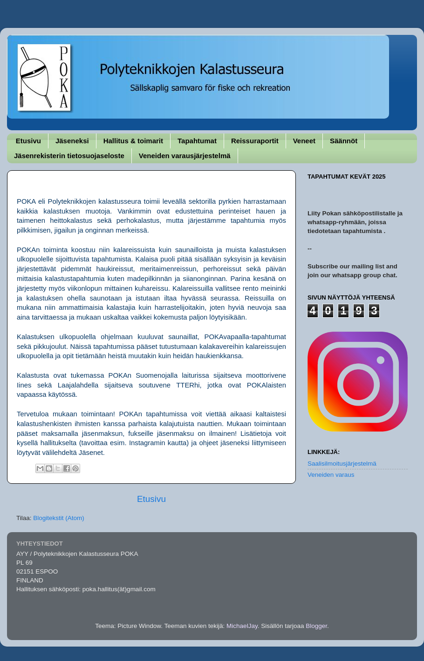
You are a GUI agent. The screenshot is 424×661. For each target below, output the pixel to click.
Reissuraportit (255, 141)
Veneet (304, 141)
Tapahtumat (197, 141)
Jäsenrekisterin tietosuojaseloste (69, 156)
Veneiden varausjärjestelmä (185, 156)
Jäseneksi (72, 141)
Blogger (316, 625)
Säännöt (343, 141)
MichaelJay (242, 625)
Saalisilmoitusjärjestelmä (342, 463)
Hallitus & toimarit (133, 141)
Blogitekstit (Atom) (58, 517)
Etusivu (28, 141)
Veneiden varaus (331, 474)
